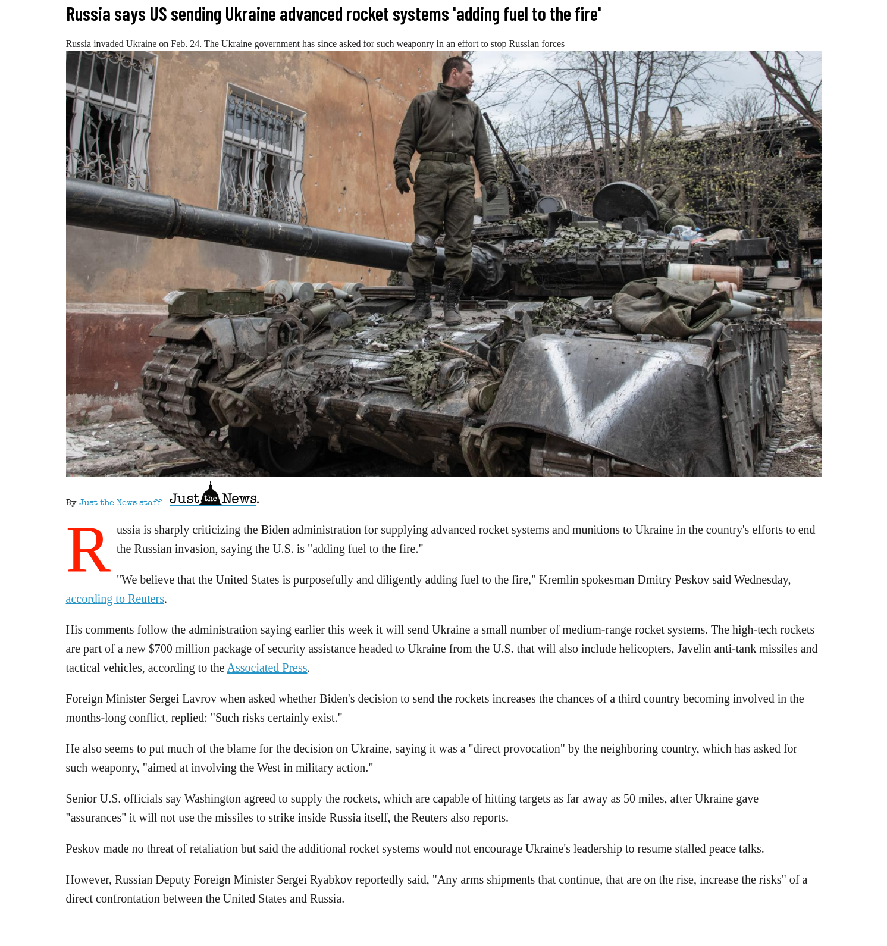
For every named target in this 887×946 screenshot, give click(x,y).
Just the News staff (120, 503)
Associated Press (267, 667)
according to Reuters (115, 598)
